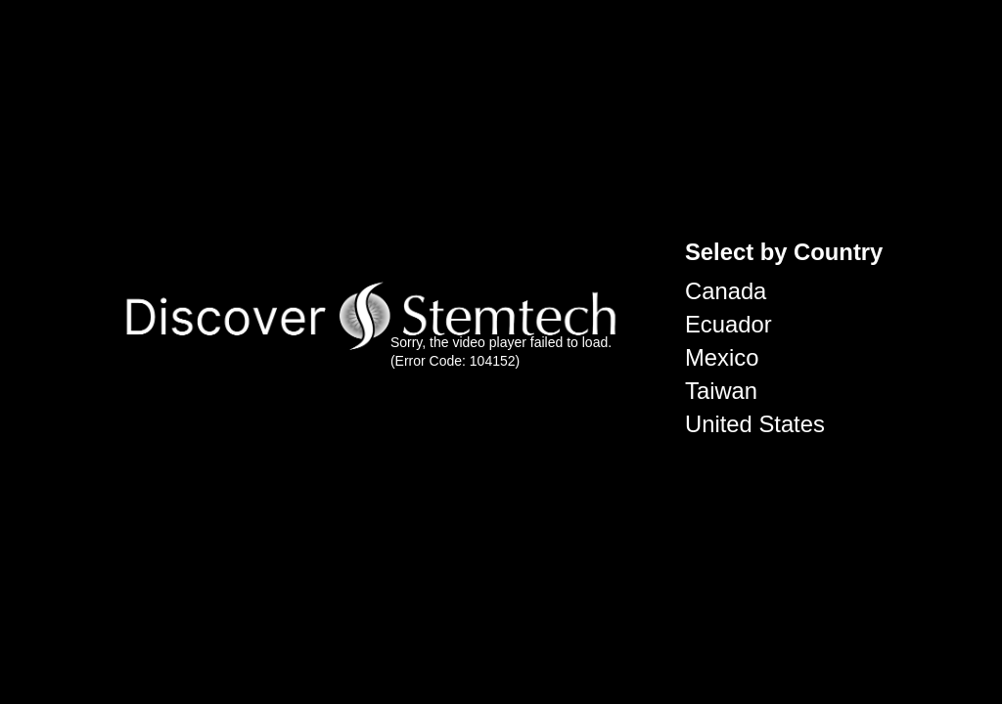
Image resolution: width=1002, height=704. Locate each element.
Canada (725, 291)
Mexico (721, 357)
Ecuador (728, 324)
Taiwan (721, 390)
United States (755, 424)
